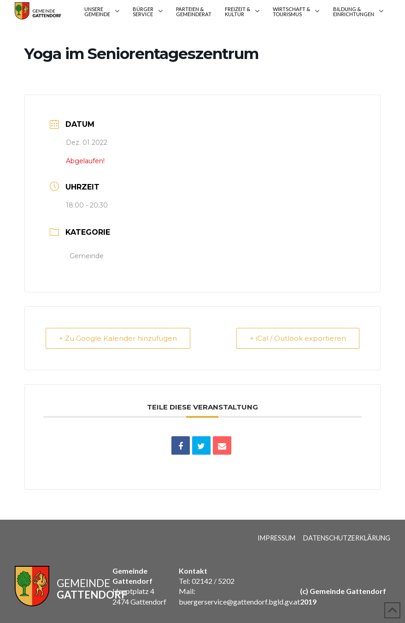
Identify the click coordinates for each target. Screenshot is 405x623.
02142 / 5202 (213, 580)
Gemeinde (87, 256)
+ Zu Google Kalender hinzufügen (118, 338)
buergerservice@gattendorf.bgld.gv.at (239, 601)
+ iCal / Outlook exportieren (298, 338)
